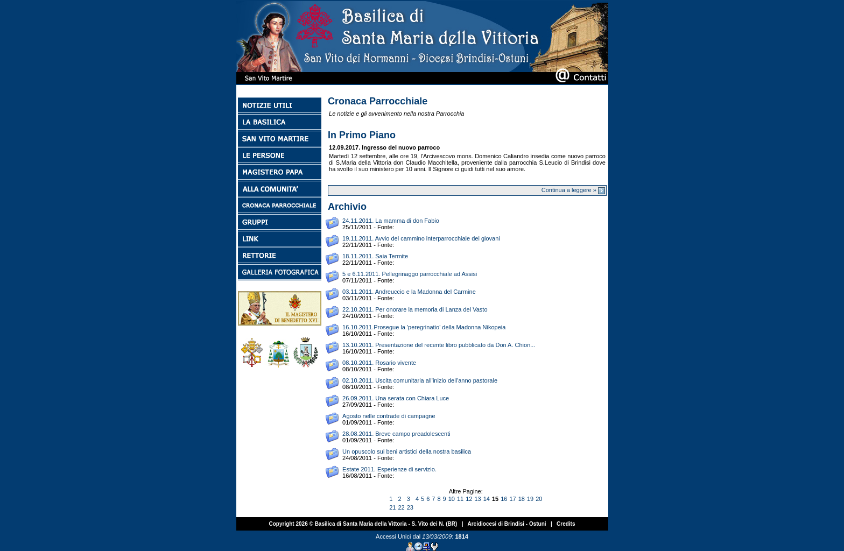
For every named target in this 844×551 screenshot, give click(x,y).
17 (512, 499)
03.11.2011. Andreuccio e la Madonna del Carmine (409, 291)
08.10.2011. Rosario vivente (379, 362)
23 (410, 507)
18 (521, 499)
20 (539, 499)
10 (451, 499)
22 (401, 507)
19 (530, 499)
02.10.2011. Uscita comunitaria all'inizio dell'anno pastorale (419, 380)
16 (504, 499)
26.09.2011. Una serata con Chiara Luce (395, 398)
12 (469, 499)
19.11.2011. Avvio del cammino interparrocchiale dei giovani (421, 238)
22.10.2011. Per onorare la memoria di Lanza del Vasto (414, 309)
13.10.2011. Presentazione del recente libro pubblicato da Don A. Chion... (438, 345)
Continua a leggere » (573, 190)
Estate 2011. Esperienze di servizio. (389, 469)
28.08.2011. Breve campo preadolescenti (396, 433)
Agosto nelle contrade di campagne (388, 416)
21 (392, 507)
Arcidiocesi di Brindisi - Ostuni (506, 524)
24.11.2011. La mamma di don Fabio (390, 220)
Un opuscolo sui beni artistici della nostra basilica (406, 451)
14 (486, 499)
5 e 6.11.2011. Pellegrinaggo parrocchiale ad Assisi (409, 274)
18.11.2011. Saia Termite (375, 256)
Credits (566, 524)
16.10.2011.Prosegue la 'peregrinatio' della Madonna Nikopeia (423, 327)
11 (460, 499)
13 (477, 499)
